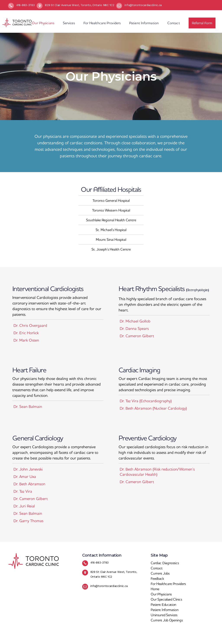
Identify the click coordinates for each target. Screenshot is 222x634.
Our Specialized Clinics (166, 599)
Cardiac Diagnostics (165, 563)
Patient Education (163, 604)
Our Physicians (161, 594)
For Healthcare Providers (168, 584)
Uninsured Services (164, 615)
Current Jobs (160, 573)
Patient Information (164, 610)
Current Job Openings (167, 620)
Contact (157, 568)
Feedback (157, 578)
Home (155, 589)
